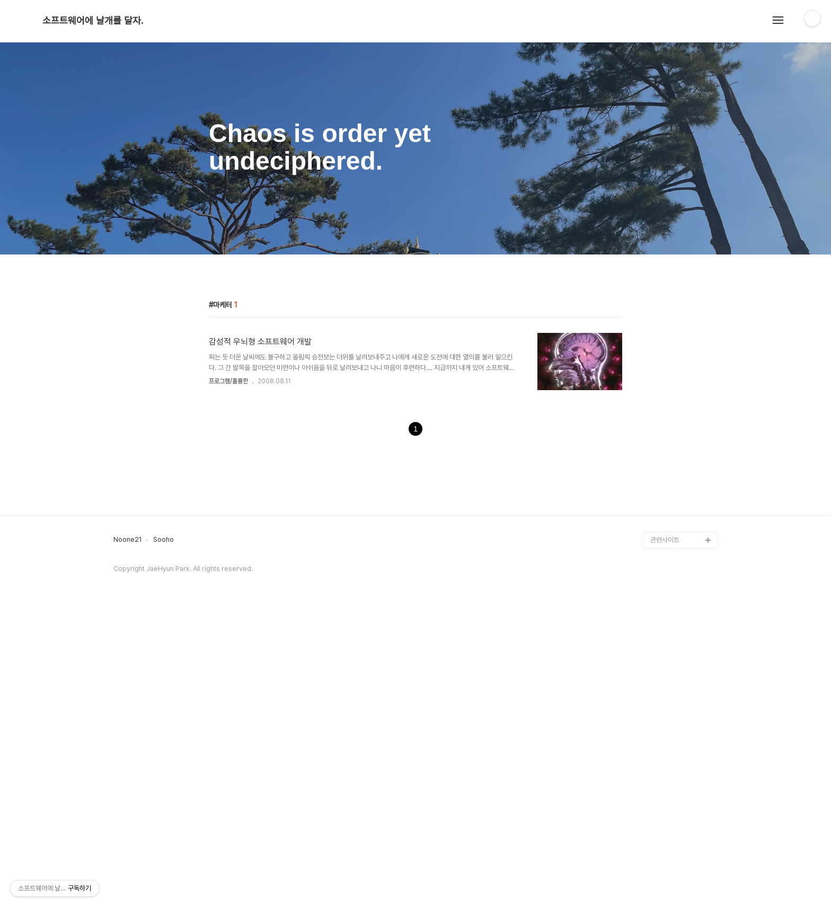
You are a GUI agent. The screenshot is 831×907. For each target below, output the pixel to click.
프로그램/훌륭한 (228, 529)
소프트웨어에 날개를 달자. (92, 20)
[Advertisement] (415, 345)
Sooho (163, 836)
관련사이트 (664, 837)
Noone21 (127, 836)
